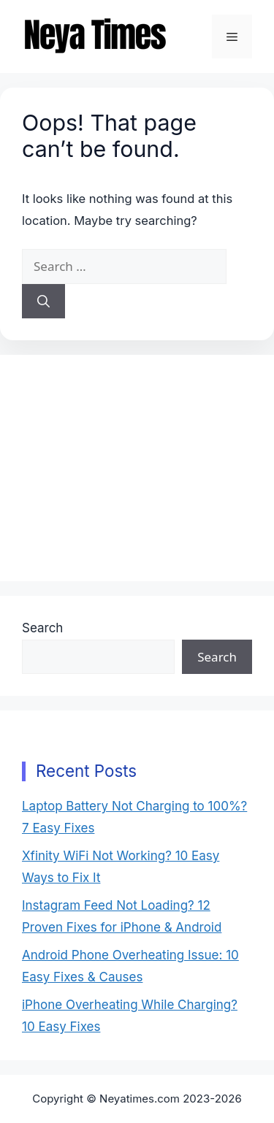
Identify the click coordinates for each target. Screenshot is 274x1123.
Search (42, 628)
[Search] (43, 301)
